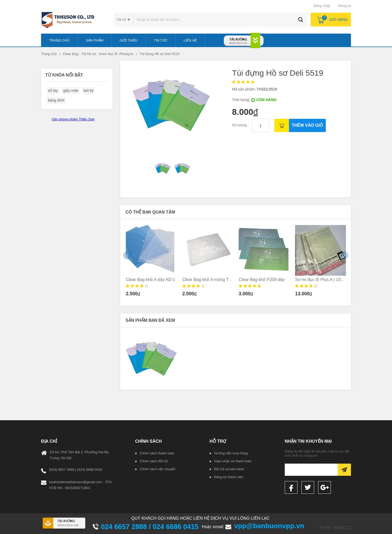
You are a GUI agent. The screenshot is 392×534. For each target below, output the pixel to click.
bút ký (88, 90)
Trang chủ (49, 54)
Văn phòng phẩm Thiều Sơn (73, 119)
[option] (151, 262)
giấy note (70, 90)
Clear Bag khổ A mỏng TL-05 (209, 279)
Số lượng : (240, 125)
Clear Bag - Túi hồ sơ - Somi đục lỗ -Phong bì (98, 54)
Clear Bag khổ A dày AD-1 (150, 279)
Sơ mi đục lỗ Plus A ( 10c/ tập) (324, 279)
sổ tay (53, 90)
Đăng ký (344, 6)
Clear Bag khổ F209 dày (262, 279)
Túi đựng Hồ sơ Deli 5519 (159, 54)
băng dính (56, 100)
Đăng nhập (322, 6)
